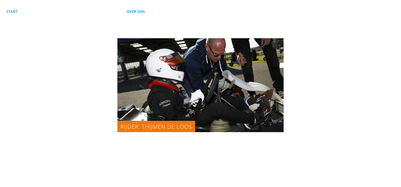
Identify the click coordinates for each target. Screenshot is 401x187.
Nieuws (112, 11)
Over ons (136, 11)
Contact (161, 11)
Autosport (36, 11)
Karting (62, 11)
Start (11, 11)
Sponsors (87, 11)
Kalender (186, 11)
